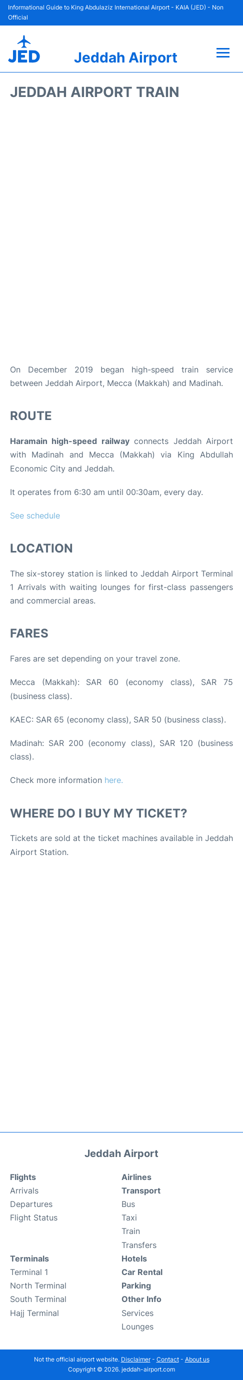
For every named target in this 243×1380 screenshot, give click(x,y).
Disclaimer (135, 1359)
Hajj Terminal (34, 1313)
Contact (167, 1359)
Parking (136, 1285)
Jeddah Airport (126, 57)
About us (197, 1359)
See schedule (35, 515)
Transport (141, 1191)
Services (138, 1313)
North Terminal (38, 1285)
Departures (31, 1204)
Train (131, 1231)
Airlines (137, 1177)
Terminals (29, 1259)
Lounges (138, 1327)
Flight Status (34, 1217)
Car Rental (142, 1272)
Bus (128, 1204)
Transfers (139, 1245)
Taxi (129, 1217)
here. (113, 780)
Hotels (134, 1259)
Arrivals (24, 1191)
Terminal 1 (29, 1272)
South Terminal (38, 1299)
